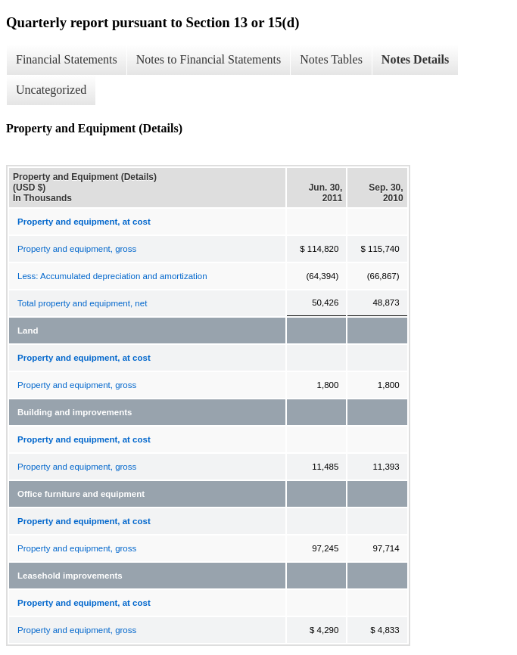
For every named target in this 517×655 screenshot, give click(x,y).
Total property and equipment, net (82, 303)
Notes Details (415, 59)
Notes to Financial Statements (209, 59)
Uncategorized (51, 89)
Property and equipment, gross (76, 248)
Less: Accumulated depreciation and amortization (112, 276)
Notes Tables (331, 59)
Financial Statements (66, 59)
